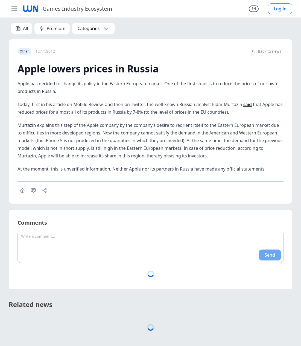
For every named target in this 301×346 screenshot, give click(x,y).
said (247, 104)
